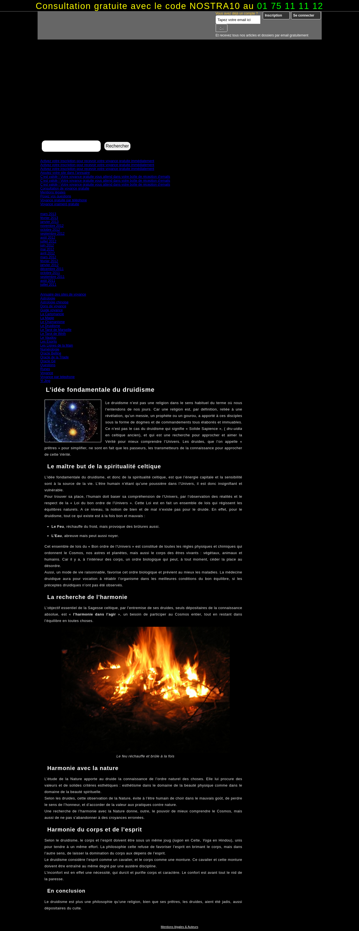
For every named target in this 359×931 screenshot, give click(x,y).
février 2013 (49, 218)
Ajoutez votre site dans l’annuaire (65, 173)
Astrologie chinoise (54, 302)
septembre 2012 (52, 234)
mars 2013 (48, 214)
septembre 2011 (52, 277)
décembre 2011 (52, 269)
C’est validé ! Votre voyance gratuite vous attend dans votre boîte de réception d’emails (105, 177)
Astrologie (47, 298)
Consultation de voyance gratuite (64, 188)
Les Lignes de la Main (56, 345)
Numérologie (49, 349)
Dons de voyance (53, 306)
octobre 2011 (50, 273)
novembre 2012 (52, 226)
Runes (45, 369)
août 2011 (47, 281)
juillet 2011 (48, 285)
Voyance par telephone (57, 377)
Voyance (46, 373)
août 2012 (47, 237)
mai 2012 (47, 249)
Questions (48, 365)
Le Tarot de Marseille (56, 330)
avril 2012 (47, 253)
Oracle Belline (50, 353)
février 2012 (49, 261)
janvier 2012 (49, 265)
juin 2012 (47, 245)
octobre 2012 (50, 230)
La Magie (47, 318)
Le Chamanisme (52, 322)
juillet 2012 (48, 241)
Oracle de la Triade (54, 357)
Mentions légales (53, 192)
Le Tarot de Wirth (53, 334)
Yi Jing (45, 381)
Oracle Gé (48, 361)
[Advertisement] (179, 97)
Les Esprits (48, 342)
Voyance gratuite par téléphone (63, 200)
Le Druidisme (50, 326)
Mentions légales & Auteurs (179, 926)
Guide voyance (51, 310)
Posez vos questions (55, 196)
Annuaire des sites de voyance (63, 294)
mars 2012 (48, 257)
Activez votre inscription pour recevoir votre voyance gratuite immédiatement (97, 161)
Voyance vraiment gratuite (59, 204)
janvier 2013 (49, 222)
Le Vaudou (48, 338)
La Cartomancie (52, 314)
